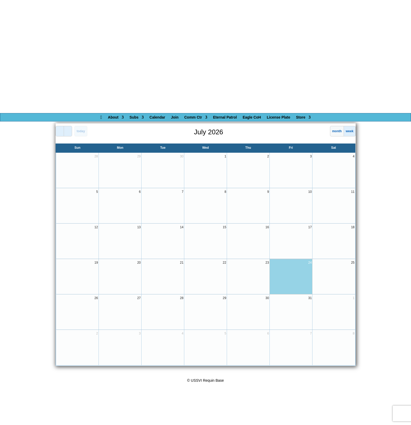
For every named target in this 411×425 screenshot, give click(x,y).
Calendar (157, 117)
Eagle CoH (252, 117)
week (349, 131)
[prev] (60, 131)
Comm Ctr (193, 117)
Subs (133, 117)
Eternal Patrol (225, 117)
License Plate (278, 117)
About (113, 117)
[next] (68, 131)
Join (175, 117)
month (337, 131)
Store (300, 117)
